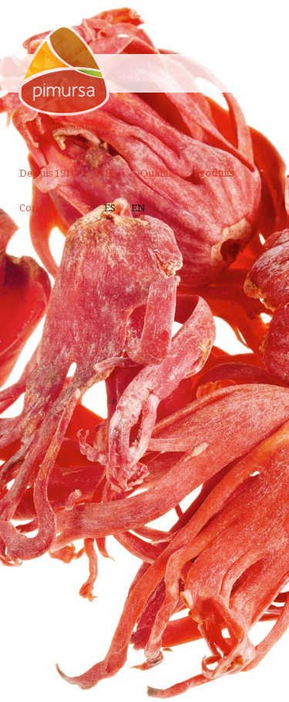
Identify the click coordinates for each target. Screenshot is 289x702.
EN (138, 208)
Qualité (157, 173)
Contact (36, 208)
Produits (213, 173)
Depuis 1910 (47, 173)
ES (110, 208)
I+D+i (108, 173)
